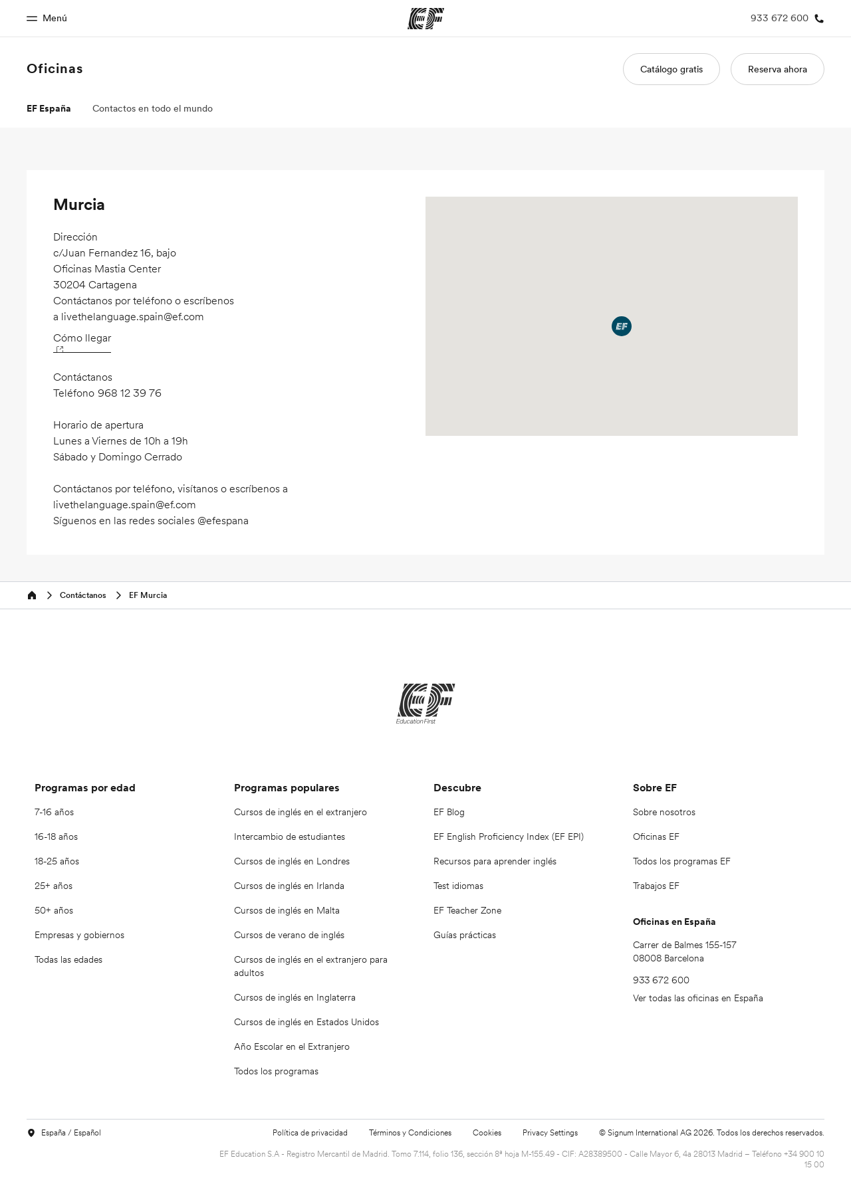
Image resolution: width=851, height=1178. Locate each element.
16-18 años (56, 836)
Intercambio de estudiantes (289, 836)
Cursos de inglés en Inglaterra (295, 997)
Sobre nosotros (664, 812)
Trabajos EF (656, 885)
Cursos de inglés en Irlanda (289, 885)
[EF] (425, 704)
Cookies (487, 1132)
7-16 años (54, 812)
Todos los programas (276, 1071)
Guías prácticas (464, 934)
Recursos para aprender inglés (494, 861)
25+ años (53, 885)
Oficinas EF (656, 836)
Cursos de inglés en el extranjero (300, 812)
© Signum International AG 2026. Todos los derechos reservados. (711, 1132)
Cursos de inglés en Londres (292, 861)
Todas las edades (68, 959)
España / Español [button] (64, 1133)
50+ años (54, 910)
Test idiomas (458, 885)
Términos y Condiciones (410, 1132)
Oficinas (55, 68)
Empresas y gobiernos (79, 934)
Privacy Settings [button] (550, 1133)
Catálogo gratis (671, 69)
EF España (49, 108)
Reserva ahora (777, 69)
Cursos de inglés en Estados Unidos (306, 1022)
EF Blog (449, 812)
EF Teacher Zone (467, 910)
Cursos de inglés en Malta (287, 910)
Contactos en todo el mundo (152, 108)
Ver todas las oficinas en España (698, 998)
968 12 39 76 (130, 392)
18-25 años (57, 861)
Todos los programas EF (682, 861)
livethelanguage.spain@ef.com (132, 316)
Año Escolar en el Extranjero (292, 1046)
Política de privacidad (310, 1132)
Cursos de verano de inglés (289, 934)
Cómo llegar (82, 341)
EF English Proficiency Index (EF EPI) (508, 836)
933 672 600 (661, 980)
